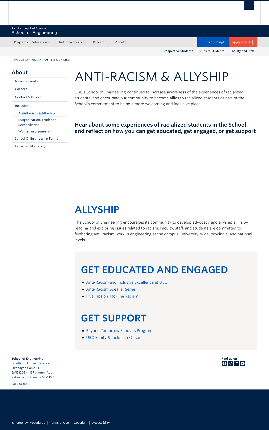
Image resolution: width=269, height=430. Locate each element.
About (119, 42)
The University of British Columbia (20, 13)
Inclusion (36, 59)
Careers (21, 89)
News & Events (26, 81)
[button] (64, 97)
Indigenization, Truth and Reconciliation (37, 122)
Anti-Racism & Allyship (36, 113)
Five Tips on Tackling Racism (112, 296)
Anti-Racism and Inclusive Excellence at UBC (126, 282)
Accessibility (101, 422)
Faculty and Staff (242, 51)
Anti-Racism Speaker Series (111, 289)
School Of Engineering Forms (36, 138)
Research (99, 42)
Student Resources (70, 42)
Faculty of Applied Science (31, 363)
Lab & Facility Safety (30, 146)
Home (15, 59)
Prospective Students (178, 51)
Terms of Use (59, 422)
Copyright (80, 422)
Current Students (212, 51)
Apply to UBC (241, 42)
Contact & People (212, 42)
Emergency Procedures (28, 422)
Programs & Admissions (31, 42)
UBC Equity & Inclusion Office (113, 337)
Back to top (22, 383)
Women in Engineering (35, 131)
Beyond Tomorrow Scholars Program (119, 330)
